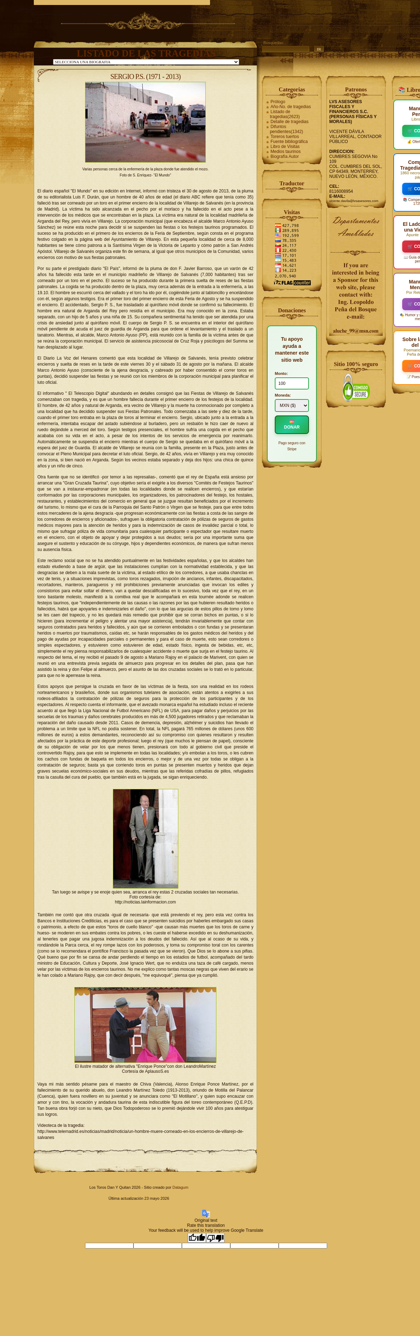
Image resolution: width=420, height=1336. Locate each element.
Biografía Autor (285, 156)
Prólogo (278, 101)
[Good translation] (197, 1238)
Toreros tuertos (285, 136)
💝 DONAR (292, 425)
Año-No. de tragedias (291, 106)
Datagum (180, 1187)
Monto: (281, 373)
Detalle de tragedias (290, 121)
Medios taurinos (286, 151)
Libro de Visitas (285, 146)
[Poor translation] (215, 1238)
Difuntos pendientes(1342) (286, 129)
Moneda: (283, 395)
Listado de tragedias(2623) (285, 114)
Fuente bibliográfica (289, 141)
